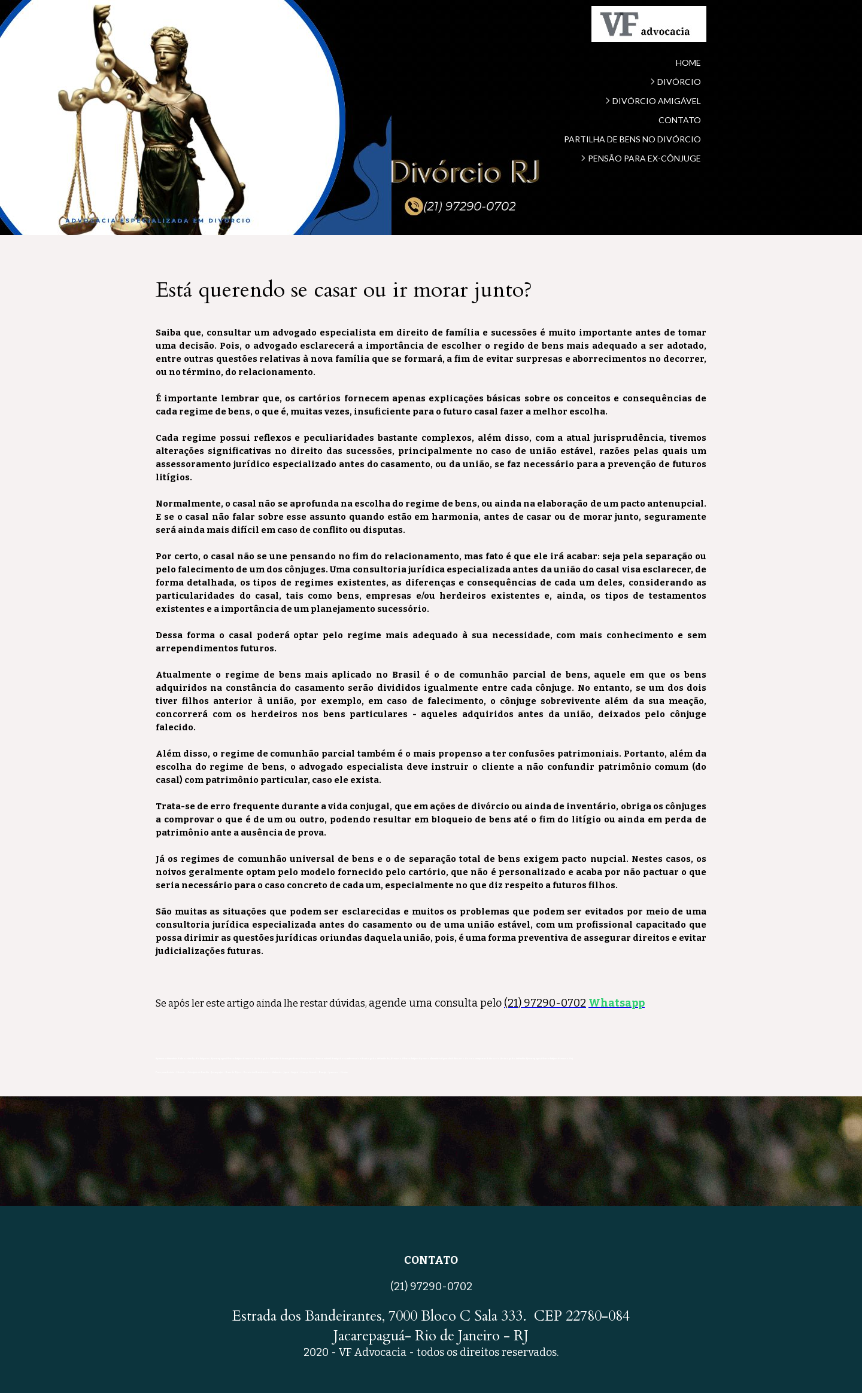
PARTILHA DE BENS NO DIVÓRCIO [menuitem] (632, 139)
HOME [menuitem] (688, 62)
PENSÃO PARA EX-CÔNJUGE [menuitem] (644, 158)
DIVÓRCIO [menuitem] (679, 82)
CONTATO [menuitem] (679, 120)
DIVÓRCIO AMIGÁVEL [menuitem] (656, 101)
